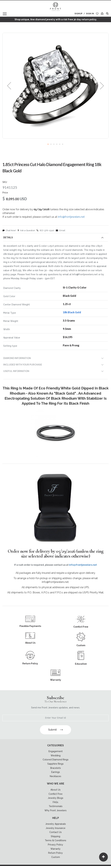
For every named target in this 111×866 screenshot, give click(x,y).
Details (8, 237)
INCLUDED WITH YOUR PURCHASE (22, 364)
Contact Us (55, 832)
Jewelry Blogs (55, 798)
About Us (55, 789)
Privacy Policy (55, 844)
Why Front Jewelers (55, 810)
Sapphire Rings (55, 763)
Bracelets (55, 768)
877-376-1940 (45, 230)
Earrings (55, 772)
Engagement (56, 751)
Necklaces (55, 776)
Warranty (55, 849)
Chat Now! (9, 230)
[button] (9, 86)
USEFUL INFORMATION (16, 371)
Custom (55, 857)
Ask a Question (26, 230)
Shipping (55, 836)
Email (60, 230)
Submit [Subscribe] (55, 729)
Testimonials (55, 806)
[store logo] (55, 6)
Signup (78, 13)
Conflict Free (55, 794)
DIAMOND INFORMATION (17, 358)
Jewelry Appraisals (55, 824)
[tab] (55, 238)
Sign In (90, 13)
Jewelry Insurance (55, 828)
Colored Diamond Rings (55, 759)
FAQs (55, 802)
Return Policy (55, 853)
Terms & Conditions (55, 840)
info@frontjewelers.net (71, 216)
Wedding (56, 755)
